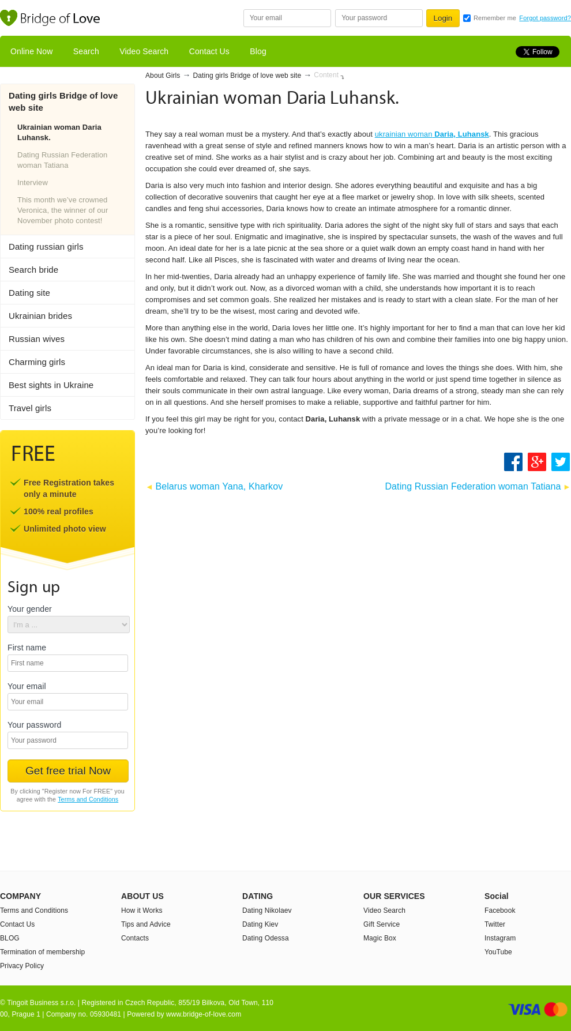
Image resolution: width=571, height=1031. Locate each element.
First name (26, 648)
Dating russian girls (46, 246)
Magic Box (379, 938)
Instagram (500, 938)
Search (86, 51)
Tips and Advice (146, 924)
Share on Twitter (561, 462)
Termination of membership (42, 952)
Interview (32, 182)
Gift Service (381, 924)
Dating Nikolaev (267, 910)
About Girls (162, 76)
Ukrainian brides (40, 316)
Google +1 (537, 462)
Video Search (143, 51)
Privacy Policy (22, 966)
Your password (34, 725)
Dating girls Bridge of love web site (247, 76)
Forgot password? (545, 17)
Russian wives (37, 339)
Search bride (33, 269)
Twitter (494, 924)
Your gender (29, 609)
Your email (26, 686)
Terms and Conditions (88, 799)
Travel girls (30, 408)
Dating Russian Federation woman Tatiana (62, 160)
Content (326, 75)
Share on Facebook (513, 462)
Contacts (135, 938)
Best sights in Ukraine (51, 385)
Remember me (495, 17)
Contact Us (209, 51)
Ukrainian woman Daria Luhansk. (59, 132)
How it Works (142, 910)
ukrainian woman (432, 134)
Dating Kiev (260, 924)
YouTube (498, 952)
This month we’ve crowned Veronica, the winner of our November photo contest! (62, 210)
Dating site (29, 293)
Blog (258, 51)
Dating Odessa (265, 938)
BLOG (10, 938)
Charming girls (37, 362)
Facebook (500, 910)
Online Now (31, 51)
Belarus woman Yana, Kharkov (219, 486)
